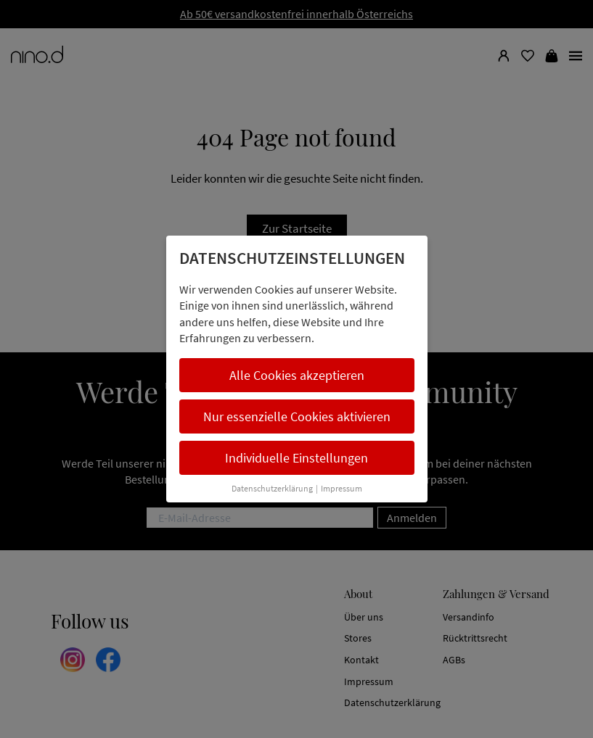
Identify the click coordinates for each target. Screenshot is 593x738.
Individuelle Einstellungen (296, 457)
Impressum (341, 488)
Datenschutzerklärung (272, 488)
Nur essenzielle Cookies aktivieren (296, 416)
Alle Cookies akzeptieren (296, 375)
